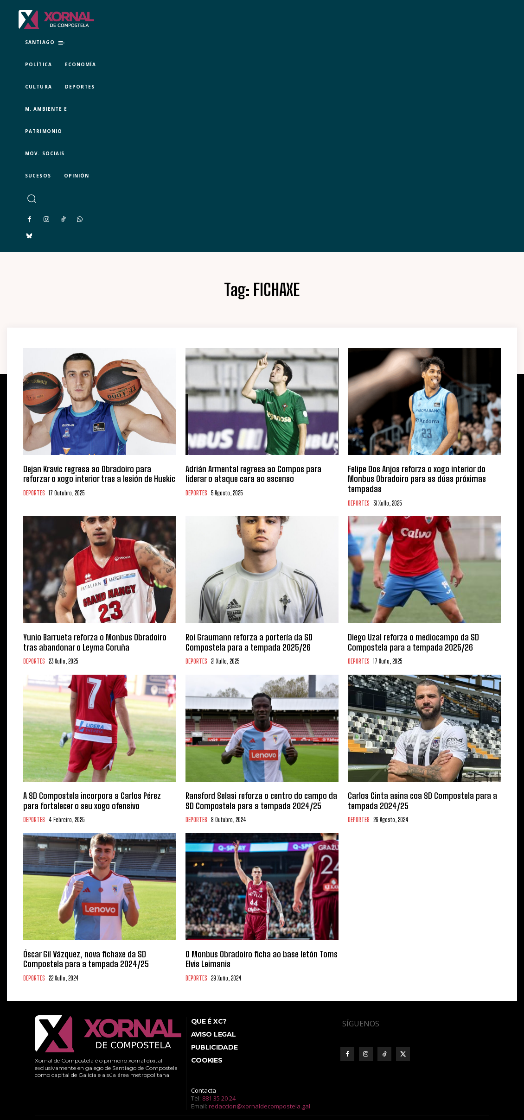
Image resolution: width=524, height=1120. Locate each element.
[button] (31, 198)
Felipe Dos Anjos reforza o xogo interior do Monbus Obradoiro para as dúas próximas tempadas (416, 472)
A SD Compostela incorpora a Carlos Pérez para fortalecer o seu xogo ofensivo (85, 782)
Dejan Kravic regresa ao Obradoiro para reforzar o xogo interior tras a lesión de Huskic (96, 472)
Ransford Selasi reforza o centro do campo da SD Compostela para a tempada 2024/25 (250, 782)
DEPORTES (34, 490)
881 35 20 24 (219, 1075)
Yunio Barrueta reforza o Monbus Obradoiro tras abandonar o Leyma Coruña (87, 627)
